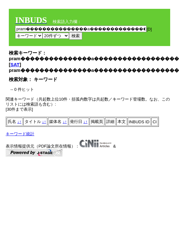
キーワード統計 (20, 133)
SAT (15, 64)
